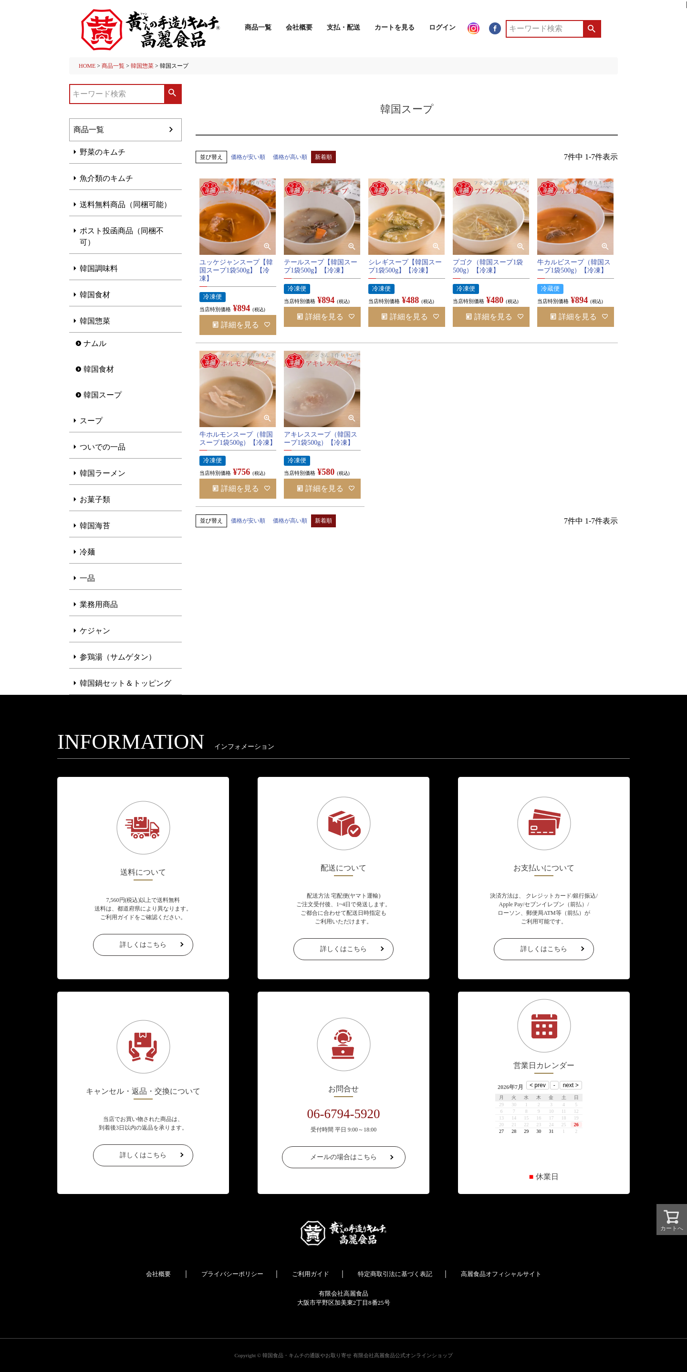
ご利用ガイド (310, 1274)
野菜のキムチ (102, 152)
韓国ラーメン (102, 473)
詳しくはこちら (143, 944)
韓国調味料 (99, 268)
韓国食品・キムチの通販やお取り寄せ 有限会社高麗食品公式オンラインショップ (357, 1355)
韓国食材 (95, 295)
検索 (591, 28)
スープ (91, 421)
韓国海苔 (95, 526)
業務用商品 (99, 604)
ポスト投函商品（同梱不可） (122, 236)
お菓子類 (95, 499)
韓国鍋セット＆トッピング (125, 683)
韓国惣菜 (142, 66)
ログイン (442, 27)
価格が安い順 (248, 157)
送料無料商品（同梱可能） (125, 204)
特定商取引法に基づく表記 (395, 1274)
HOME (87, 66)
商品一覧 (258, 27)
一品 (87, 578)
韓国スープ (102, 395)
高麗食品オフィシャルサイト (501, 1274)
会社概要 (299, 27)
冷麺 (87, 552)
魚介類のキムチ (106, 178)
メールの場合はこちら (343, 1157)
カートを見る (395, 27)
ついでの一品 (102, 447)
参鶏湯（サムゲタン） (118, 657)
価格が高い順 (290, 157)
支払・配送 (343, 27)
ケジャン (95, 631)
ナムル (94, 343)
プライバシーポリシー (232, 1274)
